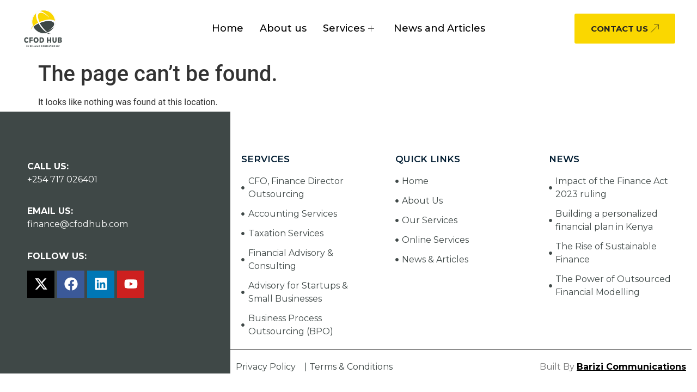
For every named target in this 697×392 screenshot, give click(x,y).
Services (348, 28)
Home (227, 28)
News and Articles (439, 28)
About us (283, 28)
